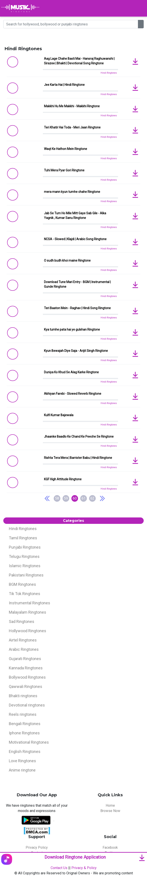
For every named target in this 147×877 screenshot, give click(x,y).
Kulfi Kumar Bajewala (58, 415)
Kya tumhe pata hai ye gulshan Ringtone (72, 329)
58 (57, 498)
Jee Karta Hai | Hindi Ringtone (64, 84)
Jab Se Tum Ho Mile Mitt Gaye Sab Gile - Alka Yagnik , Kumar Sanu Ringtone (75, 215)
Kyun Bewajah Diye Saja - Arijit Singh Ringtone (76, 350)
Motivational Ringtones (29, 742)
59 (66, 498)
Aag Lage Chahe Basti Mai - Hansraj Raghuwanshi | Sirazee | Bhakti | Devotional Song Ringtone (79, 61)
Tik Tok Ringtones (24, 593)
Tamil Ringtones (23, 538)
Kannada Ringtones (26, 668)
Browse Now (110, 811)
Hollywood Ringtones (27, 630)
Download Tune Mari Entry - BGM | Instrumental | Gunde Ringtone (77, 284)
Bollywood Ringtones (27, 677)
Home (110, 805)
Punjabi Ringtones (25, 547)
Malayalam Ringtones (27, 612)
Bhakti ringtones (23, 695)
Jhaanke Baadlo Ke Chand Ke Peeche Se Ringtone (79, 436)
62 (92, 498)
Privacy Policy (37, 847)
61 (84, 498)
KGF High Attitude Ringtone (63, 479)
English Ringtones (24, 751)
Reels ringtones (22, 714)
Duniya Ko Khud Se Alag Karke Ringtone (71, 372)
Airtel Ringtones (23, 640)
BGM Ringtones (22, 584)
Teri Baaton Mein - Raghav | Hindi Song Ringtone (77, 308)
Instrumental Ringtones (29, 603)
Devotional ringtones (27, 705)
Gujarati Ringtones (25, 658)
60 (75, 498)
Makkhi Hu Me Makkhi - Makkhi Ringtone (72, 106)
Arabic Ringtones (24, 649)
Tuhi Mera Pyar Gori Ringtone (64, 170)
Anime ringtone (22, 770)
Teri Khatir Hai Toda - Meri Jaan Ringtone (72, 127)
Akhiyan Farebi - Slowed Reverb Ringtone (72, 393)
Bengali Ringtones (24, 723)
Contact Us (59, 868)
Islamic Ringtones (24, 565)
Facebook (110, 847)
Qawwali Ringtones (25, 686)
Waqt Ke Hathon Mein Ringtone (65, 149)
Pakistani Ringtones (26, 575)
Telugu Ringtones (24, 556)
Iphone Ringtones (24, 733)
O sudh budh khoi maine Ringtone (67, 260)
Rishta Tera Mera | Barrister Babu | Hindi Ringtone (78, 458)
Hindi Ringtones (109, 73)
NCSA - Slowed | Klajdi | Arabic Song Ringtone (75, 239)
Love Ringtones (22, 760)
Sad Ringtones (21, 621)
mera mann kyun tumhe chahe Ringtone (72, 191)
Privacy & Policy (84, 868)
